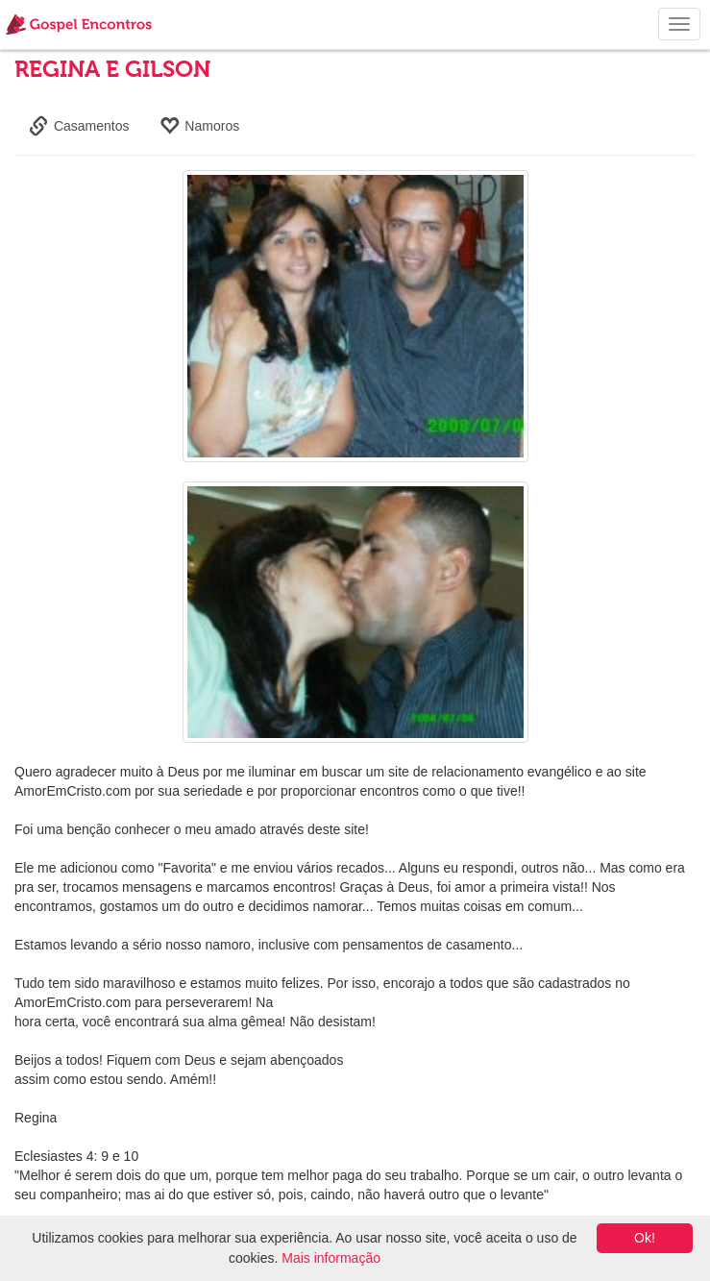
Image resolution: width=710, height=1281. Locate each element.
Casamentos (79, 125)
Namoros (199, 125)
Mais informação (331, 1258)
